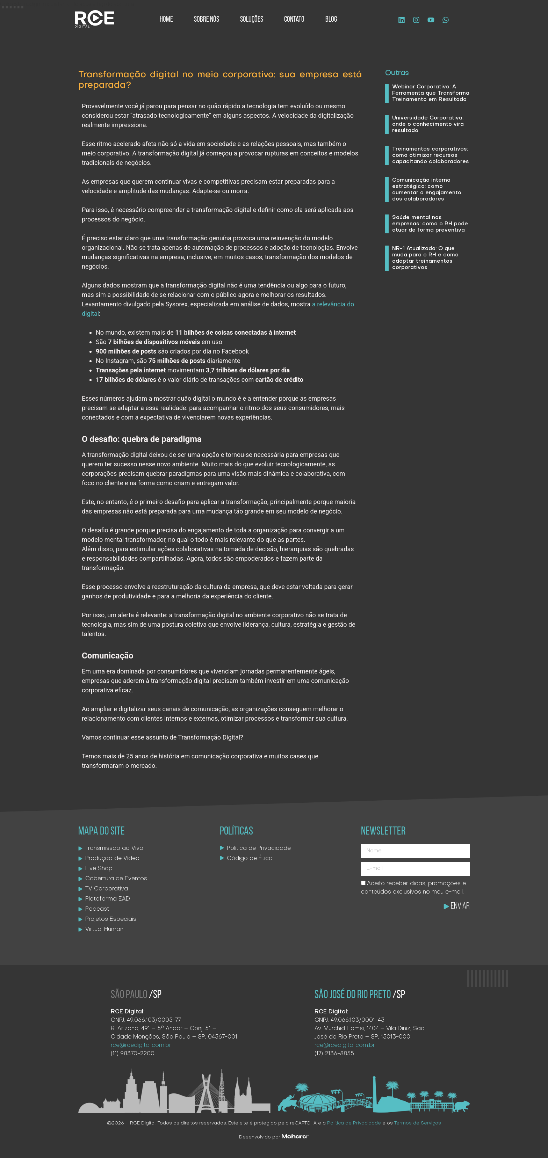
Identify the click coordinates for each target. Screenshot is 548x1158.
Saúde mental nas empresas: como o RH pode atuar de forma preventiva (430, 224)
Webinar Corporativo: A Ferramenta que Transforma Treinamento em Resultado (430, 93)
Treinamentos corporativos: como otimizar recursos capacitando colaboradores (430, 155)
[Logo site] (94, 19)
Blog (331, 20)
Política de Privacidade (354, 1123)
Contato (294, 20)
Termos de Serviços (417, 1123)
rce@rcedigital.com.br (141, 1045)
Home (166, 20)
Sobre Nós (206, 20)
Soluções (251, 20)
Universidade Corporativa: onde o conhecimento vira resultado (428, 124)
